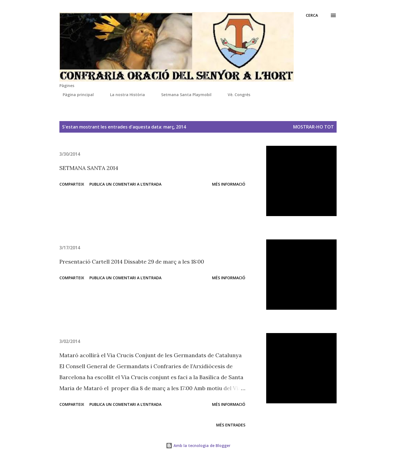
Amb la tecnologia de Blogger (198, 445)
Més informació (228, 184)
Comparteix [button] (71, 184)
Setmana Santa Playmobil (183, 94)
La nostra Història (124, 94)
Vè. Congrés (235, 94)
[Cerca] (312, 15)
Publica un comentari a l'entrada (125, 184)
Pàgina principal (74, 94)
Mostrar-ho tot (313, 127)
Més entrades (230, 425)
